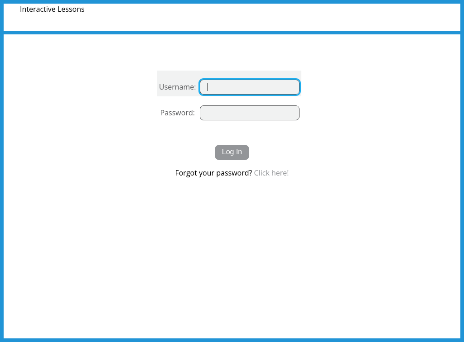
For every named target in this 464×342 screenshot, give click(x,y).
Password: (177, 113)
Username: (177, 87)
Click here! (271, 173)
